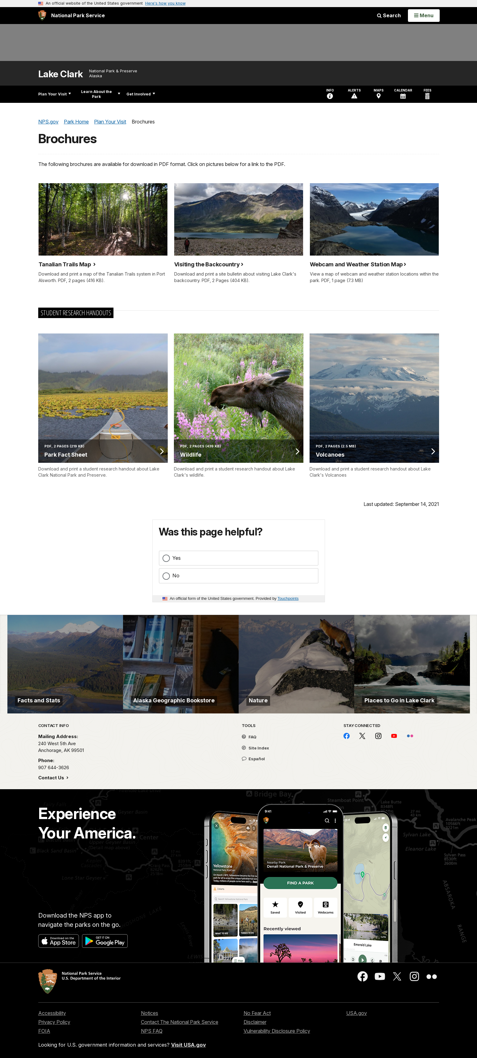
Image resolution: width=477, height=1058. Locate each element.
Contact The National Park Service (179, 1022)
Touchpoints (288, 598)
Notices (149, 1013)
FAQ (249, 736)
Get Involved (140, 94)
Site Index (255, 747)
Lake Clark (60, 74)
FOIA (44, 1031)
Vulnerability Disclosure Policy (277, 1031)
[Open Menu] (424, 15)
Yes (176, 558)
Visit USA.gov (188, 1045)
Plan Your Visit (54, 94)
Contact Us (51, 778)
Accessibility (52, 1013)
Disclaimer (255, 1022)
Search (389, 15)
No (175, 575)
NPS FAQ (151, 1031)
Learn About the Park (100, 94)
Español (253, 758)
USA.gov (356, 1013)
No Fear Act (257, 1013)
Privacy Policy (54, 1022)
